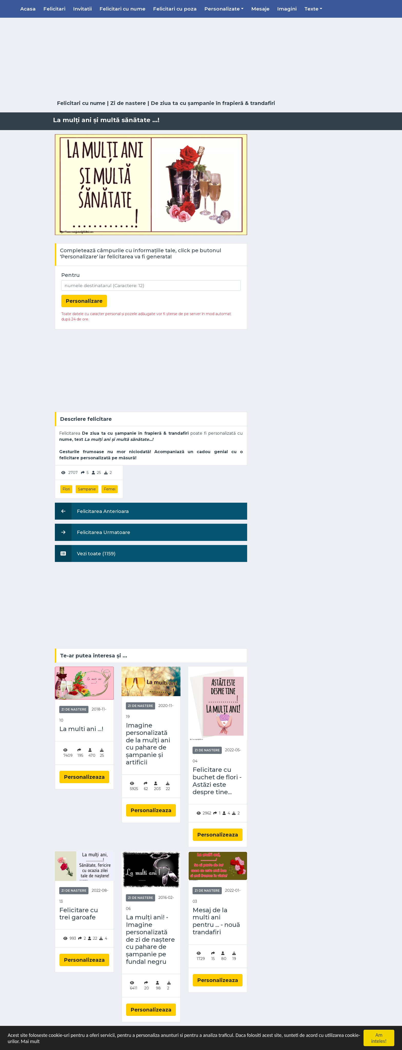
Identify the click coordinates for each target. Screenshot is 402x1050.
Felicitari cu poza (175, 9)
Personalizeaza (84, 777)
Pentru (70, 275)
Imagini (287, 9)
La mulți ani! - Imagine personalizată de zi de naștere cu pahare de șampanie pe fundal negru (150, 939)
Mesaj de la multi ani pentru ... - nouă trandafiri (216, 921)
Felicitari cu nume (122, 9)
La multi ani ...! (81, 729)
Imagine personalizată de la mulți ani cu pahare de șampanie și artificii (148, 744)
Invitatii (82, 9)
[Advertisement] (201, 59)
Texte (311, 9)
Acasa (28, 9)
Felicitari (54, 9)
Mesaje (260, 9)
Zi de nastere (128, 103)
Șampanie (87, 489)
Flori (66, 489)
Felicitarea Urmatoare (92, 532)
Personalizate (222, 9)
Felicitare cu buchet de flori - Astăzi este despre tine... (217, 780)
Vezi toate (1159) (85, 553)
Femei (109, 489)
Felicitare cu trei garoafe (78, 914)
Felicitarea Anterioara (92, 511)
